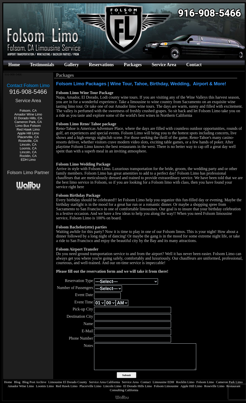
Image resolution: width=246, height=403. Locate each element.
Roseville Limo (214, 386)
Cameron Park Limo (229, 382)
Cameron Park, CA (28, 122)
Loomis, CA (28, 148)
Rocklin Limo (185, 382)
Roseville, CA (28, 141)
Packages (133, 64)
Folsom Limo (205, 382)
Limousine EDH (163, 382)
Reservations (101, 64)
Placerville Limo (90, 386)
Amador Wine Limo (28, 114)
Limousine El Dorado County (67, 382)
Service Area (164, 64)
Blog (17, 382)
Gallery (71, 64)
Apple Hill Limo (28, 133)
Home (14, 64)
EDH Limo (28, 160)
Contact (193, 64)
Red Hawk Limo (28, 129)
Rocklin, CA (28, 156)
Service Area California (104, 382)
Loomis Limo (45, 386)
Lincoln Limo (112, 386)
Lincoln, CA (28, 144)
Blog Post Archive (34, 382)
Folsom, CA (28, 110)
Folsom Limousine (166, 386)
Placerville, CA (28, 137)
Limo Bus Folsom (28, 126)
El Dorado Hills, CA (28, 118)
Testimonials (42, 64)
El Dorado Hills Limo (137, 386)
